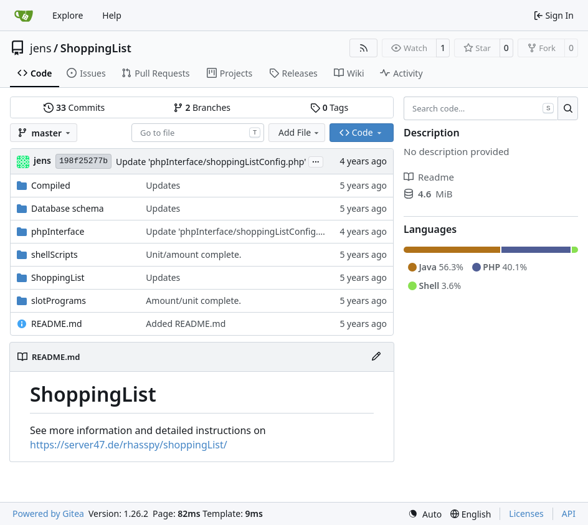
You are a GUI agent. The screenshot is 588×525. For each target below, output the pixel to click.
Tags (329, 107)
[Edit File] (376, 356)
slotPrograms (58, 300)
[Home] (23, 15)
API (569, 513)
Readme (429, 177)
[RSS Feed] (363, 48)
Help (111, 15)
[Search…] (567, 108)
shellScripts (54, 254)
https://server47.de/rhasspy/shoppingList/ (128, 445)
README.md (56, 323)
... (316, 160)
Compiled (50, 185)
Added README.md (185, 323)
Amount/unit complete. (193, 300)
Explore (67, 15)
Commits (74, 107)
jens (41, 48)
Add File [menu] (299, 132)
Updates (163, 185)
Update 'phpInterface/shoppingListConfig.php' (211, 162)
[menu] (425, 514)
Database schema (67, 208)
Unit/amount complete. (193, 254)
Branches (201, 107)
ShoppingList (95, 48)
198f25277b (83, 161)
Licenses (526, 513)
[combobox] (197, 132)
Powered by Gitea (48, 513)
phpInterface (57, 231)
